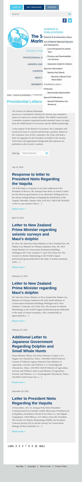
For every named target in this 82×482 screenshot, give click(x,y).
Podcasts (48, 89)
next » (42, 446)
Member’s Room (41, 84)
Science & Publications (40, 51)
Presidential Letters (52, 84)
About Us (40, 77)
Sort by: (16, 153)
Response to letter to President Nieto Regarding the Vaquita (35, 179)
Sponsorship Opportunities (59, 93)
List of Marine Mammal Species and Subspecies (58, 43)
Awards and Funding (40, 64)
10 (36, 446)
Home (9, 95)
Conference (40, 71)
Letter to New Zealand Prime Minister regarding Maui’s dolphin (34, 288)
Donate (52, 7)
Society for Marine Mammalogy (41, 38)
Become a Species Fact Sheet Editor (61, 78)
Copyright (32, 466)
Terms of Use (45, 466)
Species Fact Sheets (56, 73)
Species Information (53, 69)
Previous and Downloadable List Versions (59, 57)
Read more (18, 209)
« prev (11, 446)
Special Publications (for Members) (58, 102)
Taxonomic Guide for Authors (60, 64)
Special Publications (53, 97)
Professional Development (40, 57)
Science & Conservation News (58, 37)
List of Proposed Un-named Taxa (59, 50)
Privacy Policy (61, 466)
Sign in (16, 7)
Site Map (19, 466)
